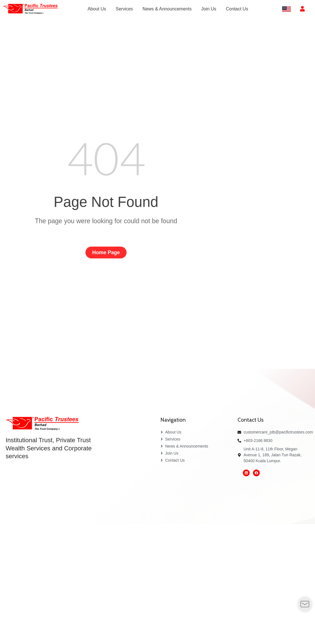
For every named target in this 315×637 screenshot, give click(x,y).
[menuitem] (97, 9)
